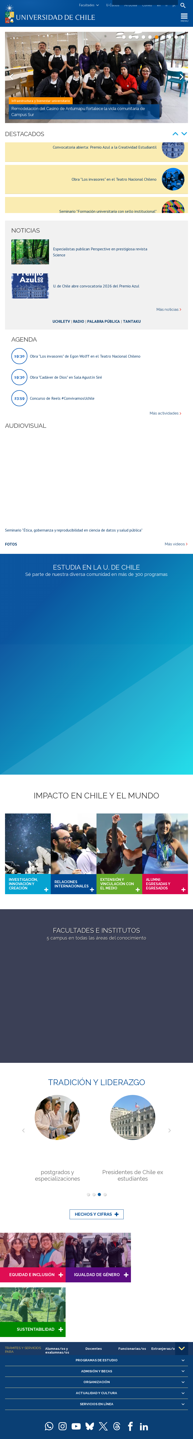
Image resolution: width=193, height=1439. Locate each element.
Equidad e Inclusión (30, 1205)
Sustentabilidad (163, 1205)
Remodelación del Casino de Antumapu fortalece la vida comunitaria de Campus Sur (78, 111)
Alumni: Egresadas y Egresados (158, 815)
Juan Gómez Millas (119, 1406)
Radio (78, 343)
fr (167, 5)
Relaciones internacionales (72, 816)
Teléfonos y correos (89, 1413)
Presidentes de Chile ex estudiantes (132, 1107)
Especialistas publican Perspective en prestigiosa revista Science (100, 274)
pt (174, 5)
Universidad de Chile (77, 1425)
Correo (147, 5)
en (159, 5)
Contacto (136, 1413)
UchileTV (61, 343)
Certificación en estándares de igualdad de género (97, 1354)
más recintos (151, 1406)
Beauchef (73, 1406)
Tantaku (132, 343)
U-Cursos (112, 5)
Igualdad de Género (95, 1205)
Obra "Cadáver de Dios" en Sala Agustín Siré (66, 399)
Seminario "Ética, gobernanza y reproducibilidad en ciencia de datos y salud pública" (73, 552)
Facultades (86, 5)
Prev (11, 77)
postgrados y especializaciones (57, 1107)
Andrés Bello (55, 1406)
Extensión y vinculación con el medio (117, 815)
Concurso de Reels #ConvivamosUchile (62, 420)
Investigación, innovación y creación (23, 815)
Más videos (175, 567)
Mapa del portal (117, 1413)
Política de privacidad (124, 1425)
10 (182, 37)
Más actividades (164, 436)
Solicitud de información (96, 1385)
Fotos (11, 566)
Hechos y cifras (93, 1145)
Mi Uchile (130, 5)
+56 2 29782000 (61, 1413)
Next (181, 77)
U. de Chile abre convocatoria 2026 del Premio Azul (96, 308)
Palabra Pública (103, 343)
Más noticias (167, 332)
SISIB (57, 1425)
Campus (38, 1406)
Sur (137, 1406)
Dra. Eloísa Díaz (93, 1406)
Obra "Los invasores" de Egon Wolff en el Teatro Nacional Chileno (85, 378)
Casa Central (137, 1399)
